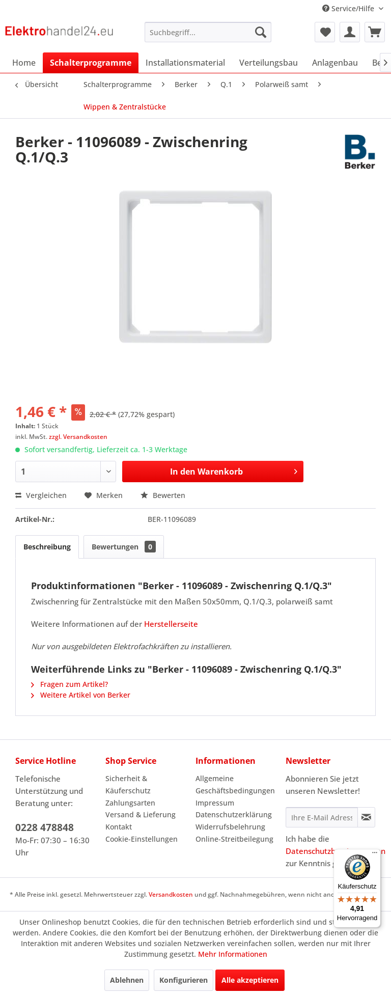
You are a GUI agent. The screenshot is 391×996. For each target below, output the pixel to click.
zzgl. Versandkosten (78, 436)
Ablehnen (127, 980)
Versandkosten (171, 894)
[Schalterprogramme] (90, 62)
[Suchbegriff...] (208, 32)
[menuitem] (208, 32)
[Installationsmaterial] (185, 62)
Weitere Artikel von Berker (80, 695)
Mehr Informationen (232, 954)
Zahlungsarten (130, 803)
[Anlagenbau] (335, 62)
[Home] (24, 62)
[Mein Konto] (350, 32)
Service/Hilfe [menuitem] (349, 8)
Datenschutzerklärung (234, 814)
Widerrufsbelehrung (230, 827)
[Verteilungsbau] (268, 62)
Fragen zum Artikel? (69, 684)
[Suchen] (260, 32)
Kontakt (118, 827)
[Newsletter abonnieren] (366, 817)
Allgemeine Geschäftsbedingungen (235, 784)
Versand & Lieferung (140, 814)
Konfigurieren (183, 980)
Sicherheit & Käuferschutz (128, 784)
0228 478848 (44, 827)
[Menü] (375, 855)
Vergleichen (41, 495)
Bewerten (163, 495)
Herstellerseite (171, 624)
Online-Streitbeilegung (234, 839)
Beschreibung (47, 546)
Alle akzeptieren (249, 980)
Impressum (215, 803)
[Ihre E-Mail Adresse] (322, 817)
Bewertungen (124, 546)
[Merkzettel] (325, 32)
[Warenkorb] (375, 32)
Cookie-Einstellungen (141, 839)
